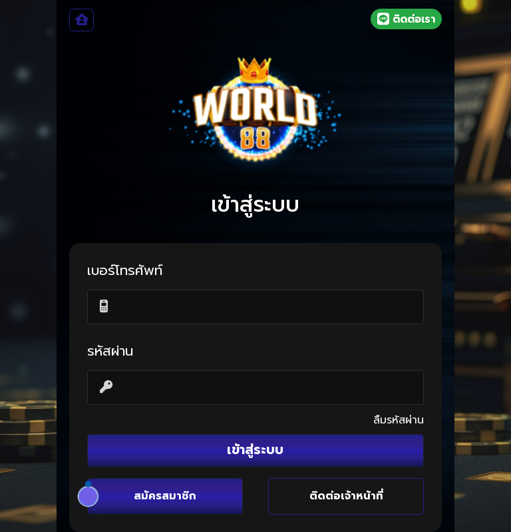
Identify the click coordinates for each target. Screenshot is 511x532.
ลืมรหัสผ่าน (398, 420)
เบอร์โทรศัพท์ (124, 271)
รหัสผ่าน (110, 352)
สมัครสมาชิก (165, 496)
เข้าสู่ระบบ (255, 449)
